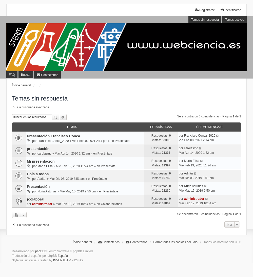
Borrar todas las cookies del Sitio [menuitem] (175, 242)
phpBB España (58, 256)
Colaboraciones (111, 204)
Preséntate (122, 141)
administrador (42, 204)
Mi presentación (41, 161)
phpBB (39, 251)
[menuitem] (47, 75)
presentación (38, 149)
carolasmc (44, 153)
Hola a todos (38, 174)
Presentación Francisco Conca (53, 136)
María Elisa (45, 166)
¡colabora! (36, 199)
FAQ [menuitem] (12, 75)
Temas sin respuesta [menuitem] (205, 19)
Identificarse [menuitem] (230, 10)
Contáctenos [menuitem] (109, 242)
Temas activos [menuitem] (234, 19)
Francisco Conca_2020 (53, 141)
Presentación (38, 187)
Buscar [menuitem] (25, 75)
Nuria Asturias (46, 191)
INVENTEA (60, 260)
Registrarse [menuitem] (205, 10)
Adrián (41, 179)
